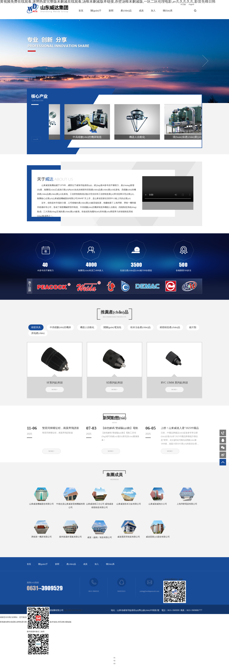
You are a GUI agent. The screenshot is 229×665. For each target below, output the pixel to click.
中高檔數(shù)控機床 (60, 327)
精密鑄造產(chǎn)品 (170, 327)
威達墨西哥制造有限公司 (128, 537)
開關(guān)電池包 (112, 327)
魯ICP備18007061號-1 (73, 610)
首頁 (81, 10)
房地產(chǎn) (38, 333)
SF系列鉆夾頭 (55, 382)
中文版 (183, 4)
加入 (153, 10)
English (191, 4)
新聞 (111, 10)
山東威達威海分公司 (158, 504)
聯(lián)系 (168, 10)
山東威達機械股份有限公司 (41, 504)
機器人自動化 (87, 327)
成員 (141, 10)
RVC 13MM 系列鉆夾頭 (174, 382)
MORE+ (55, 389)
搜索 (195, 10)
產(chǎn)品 (126, 10)
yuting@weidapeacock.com (149, 591)
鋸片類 (192, 327)
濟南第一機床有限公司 (41, 537)
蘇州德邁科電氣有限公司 (70, 537)
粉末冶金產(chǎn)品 (140, 327)
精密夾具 (36, 327)
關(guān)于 (96, 10)
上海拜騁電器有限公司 (187, 504)
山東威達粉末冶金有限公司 (128, 504)
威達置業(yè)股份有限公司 (158, 537)
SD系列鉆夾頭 (114, 382)
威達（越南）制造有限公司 (99, 537)
